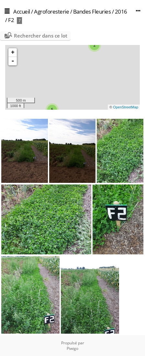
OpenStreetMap (125, 107)
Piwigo (72, 348)
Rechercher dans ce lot (40, 35)
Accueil (21, 11)
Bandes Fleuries (92, 11)
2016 (121, 11)
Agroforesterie (51, 11)
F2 (11, 20)
